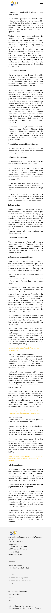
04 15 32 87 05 (13, 552)
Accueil (11, 575)
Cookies (38, 608)
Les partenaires (14, 594)
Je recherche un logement (18, 578)
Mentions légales (14, 608)
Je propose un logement (17, 591)
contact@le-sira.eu (15, 554)
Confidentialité (28, 608)
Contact (11, 597)
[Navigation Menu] (41, 3)
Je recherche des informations (19, 581)
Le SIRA (11, 584)
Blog (10, 600)
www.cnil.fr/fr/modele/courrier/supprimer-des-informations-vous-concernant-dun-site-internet (25, 458)
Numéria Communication (23, 606)
